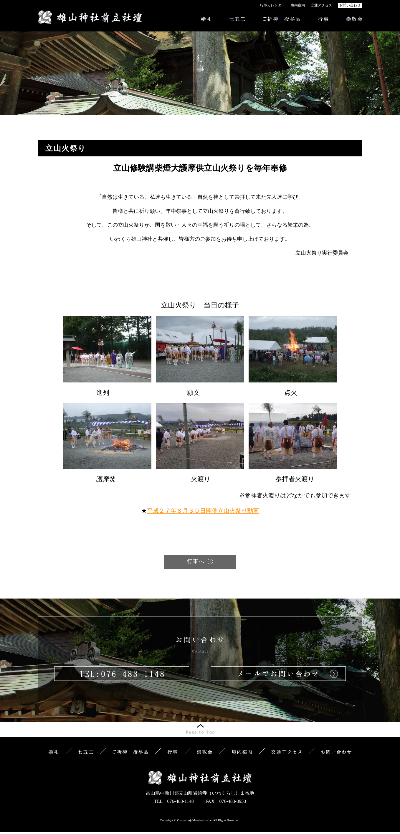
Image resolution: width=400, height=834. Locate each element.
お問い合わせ (350, 5)
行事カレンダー (272, 5)
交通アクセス (321, 5)
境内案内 (298, 5)
